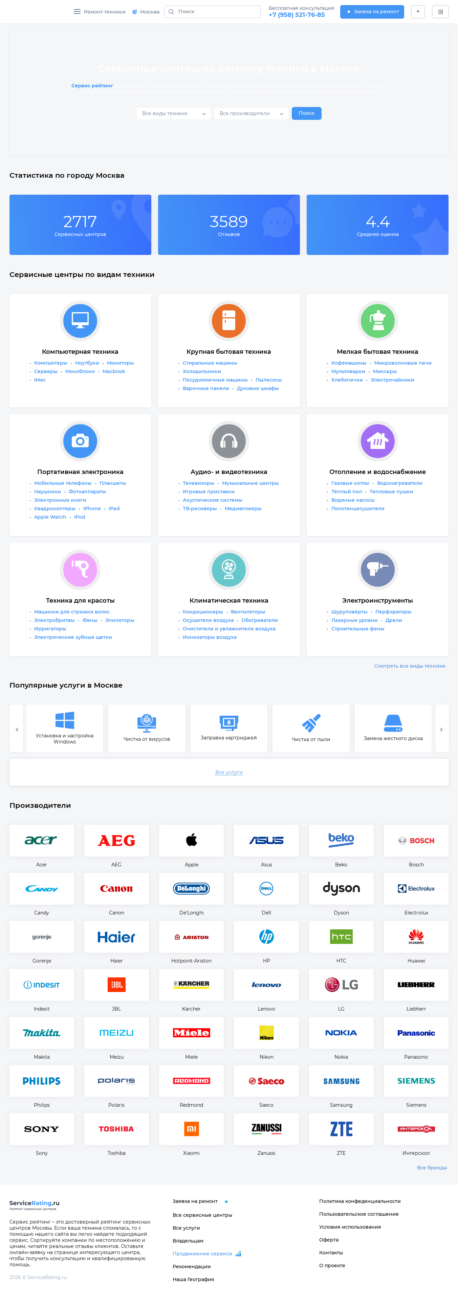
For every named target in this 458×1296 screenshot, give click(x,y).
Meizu (117, 1057)
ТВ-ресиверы (200, 508)
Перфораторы (393, 612)
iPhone (92, 508)
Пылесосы (269, 380)
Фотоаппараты (87, 492)
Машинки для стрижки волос (72, 612)
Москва (145, 12)
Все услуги (229, 772)
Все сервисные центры (202, 1215)
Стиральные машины (210, 363)
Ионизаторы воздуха (210, 637)
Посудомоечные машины (215, 380)
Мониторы (120, 363)
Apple (191, 865)
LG (341, 1009)
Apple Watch (50, 517)
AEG (116, 865)
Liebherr (416, 1009)
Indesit (42, 1009)
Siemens (416, 1105)
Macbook (114, 371)
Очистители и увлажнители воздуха (229, 629)
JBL (116, 1009)
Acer (41, 865)
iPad (114, 508)
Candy (41, 913)
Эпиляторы (119, 620)
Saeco (266, 1105)
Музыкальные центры (250, 483)
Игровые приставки (209, 492)
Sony (42, 1153)
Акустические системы (212, 500)
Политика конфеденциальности (360, 1201)
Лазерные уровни (354, 620)
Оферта (329, 1240)
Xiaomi (191, 1153)
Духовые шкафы (258, 388)
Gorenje (41, 961)
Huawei (416, 961)
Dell (266, 913)
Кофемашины (349, 363)
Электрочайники (392, 380)
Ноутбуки (87, 363)
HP (266, 961)
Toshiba (117, 1153)
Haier (116, 961)
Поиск (307, 113)
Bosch (416, 865)
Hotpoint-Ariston (191, 961)
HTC (341, 961)
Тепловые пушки (391, 492)
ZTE (341, 1153)
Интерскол (416, 1153)
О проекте (332, 1265)
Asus (266, 865)
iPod (79, 517)
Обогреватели (259, 620)
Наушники (47, 492)
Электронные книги (60, 500)
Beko (341, 865)
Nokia (341, 1057)
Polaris (116, 1105)
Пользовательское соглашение (359, 1214)
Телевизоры (198, 483)
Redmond (191, 1105)
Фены (90, 620)
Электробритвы (54, 620)
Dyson (341, 913)
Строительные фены (358, 629)
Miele (191, 1057)
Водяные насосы (353, 500)
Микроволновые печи (403, 363)
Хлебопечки (347, 380)
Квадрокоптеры (54, 508)
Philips (42, 1105)
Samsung (341, 1105)
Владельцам (188, 1241)
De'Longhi (191, 913)
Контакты (331, 1253)
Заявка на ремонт (372, 11)
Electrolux (416, 913)
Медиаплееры (243, 508)
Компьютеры (50, 363)
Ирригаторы (50, 629)
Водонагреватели (399, 483)
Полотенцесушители (358, 508)
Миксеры (385, 371)
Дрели (394, 620)
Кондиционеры (203, 612)
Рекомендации (192, 1266)
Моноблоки (80, 371)
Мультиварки (348, 371)
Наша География (193, 1279)
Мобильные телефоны (63, 483)
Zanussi (267, 1153)
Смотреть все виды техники (409, 666)
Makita (42, 1057)
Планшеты (113, 483)
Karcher (191, 1009)
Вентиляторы (248, 612)
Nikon (267, 1057)
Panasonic (416, 1057)
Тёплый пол (346, 492)
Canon (116, 913)
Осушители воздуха (208, 620)
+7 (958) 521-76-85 (297, 15)
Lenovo (266, 1009)
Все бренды (432, 1168)
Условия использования (350, 1227)
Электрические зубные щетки (73, 637)
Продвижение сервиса (202, 1254)
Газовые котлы (350, 483)
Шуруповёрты (349, 612)
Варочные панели (206, 388)
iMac (40, 380)
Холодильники (202, 371)
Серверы (46, 371)
